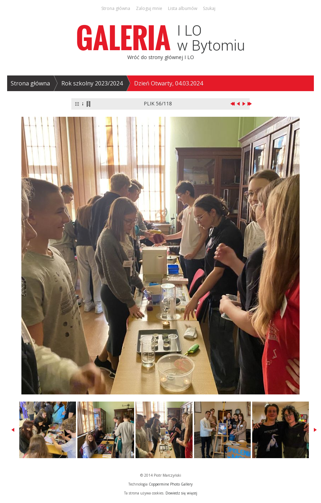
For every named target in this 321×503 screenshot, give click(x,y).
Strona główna (30, 83)
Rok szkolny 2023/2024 (92, 83)
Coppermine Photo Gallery (171, 484)
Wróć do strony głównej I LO (160, 57)
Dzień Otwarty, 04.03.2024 (168, 83)
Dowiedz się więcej (181, 493)
